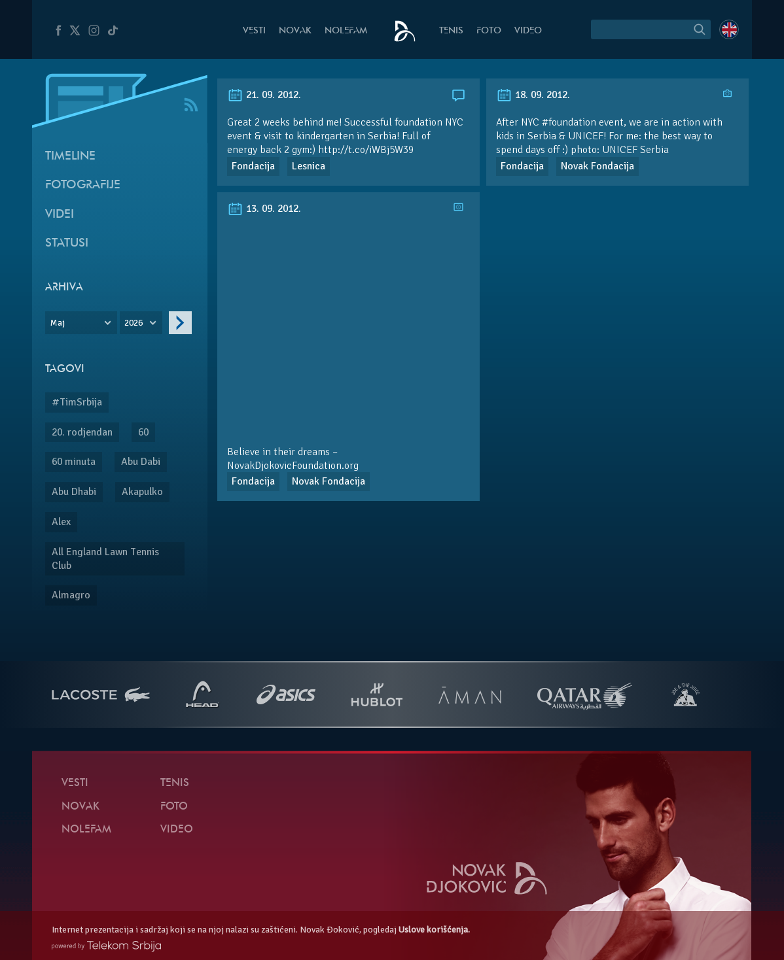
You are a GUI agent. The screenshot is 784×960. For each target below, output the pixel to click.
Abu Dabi (140, 461)
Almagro (71, 595)
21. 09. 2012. (264, 94)
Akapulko (142, 491)
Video (528, 31)
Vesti (254, 31)
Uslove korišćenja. (434, 929)
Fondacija (253, 166)
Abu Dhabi (74, 491)
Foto (488, 31)
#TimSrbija (77, 402)
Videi (59, 215)
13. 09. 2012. (264, 208)
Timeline (70, 156)
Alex (61, 521)
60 (143, 432)
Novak (295, 31)
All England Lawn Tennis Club (105, 558)
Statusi (66, 243)
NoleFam (346, 31)
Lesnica (308, 166)
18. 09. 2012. (533, 94)
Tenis (451, 31)
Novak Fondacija (597, 166)
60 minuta (74, 461)
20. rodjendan (82, 432)
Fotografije (82, 185)
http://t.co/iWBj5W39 (366, 149)
